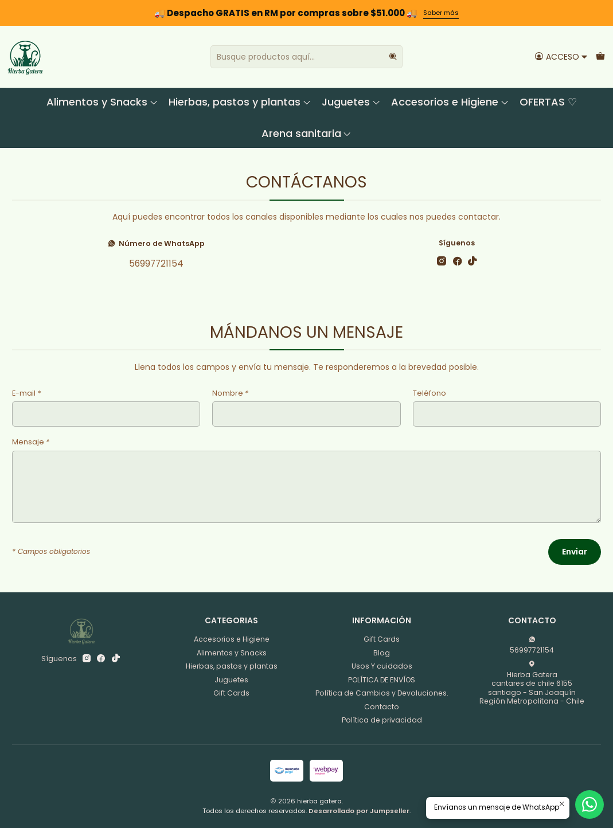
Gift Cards (231, 693)
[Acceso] (561, 56)
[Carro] (600, 56)
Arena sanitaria (306, 133)
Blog (381, 653)
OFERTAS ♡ (548, 102)
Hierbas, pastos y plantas (240, 102)
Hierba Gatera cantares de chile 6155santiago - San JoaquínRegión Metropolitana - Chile (531, 683)
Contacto (381, 707)
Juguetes (351, 102)
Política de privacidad (382, 720)
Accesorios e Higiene (450, 102)
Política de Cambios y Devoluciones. (381, 693)
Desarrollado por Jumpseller (359, 810)
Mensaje (30, 442)
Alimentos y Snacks (102, 102)
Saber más (441, 12)
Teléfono (429, 393)
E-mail (26, 393)
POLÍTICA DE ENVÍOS (381, 680)
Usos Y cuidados (382, 666)
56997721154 (156, 263)
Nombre (230, 393)
